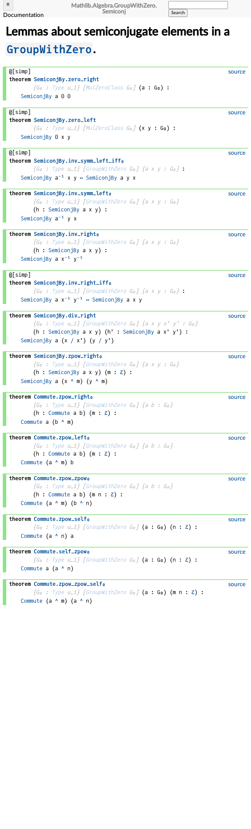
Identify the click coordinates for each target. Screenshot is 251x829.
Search (178, 12)
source (236, 72)
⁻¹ (61, 177)
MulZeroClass (104, 87)
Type (57, 87)
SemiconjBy (36, 96)
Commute (59, 413)
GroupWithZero (49, 49)
